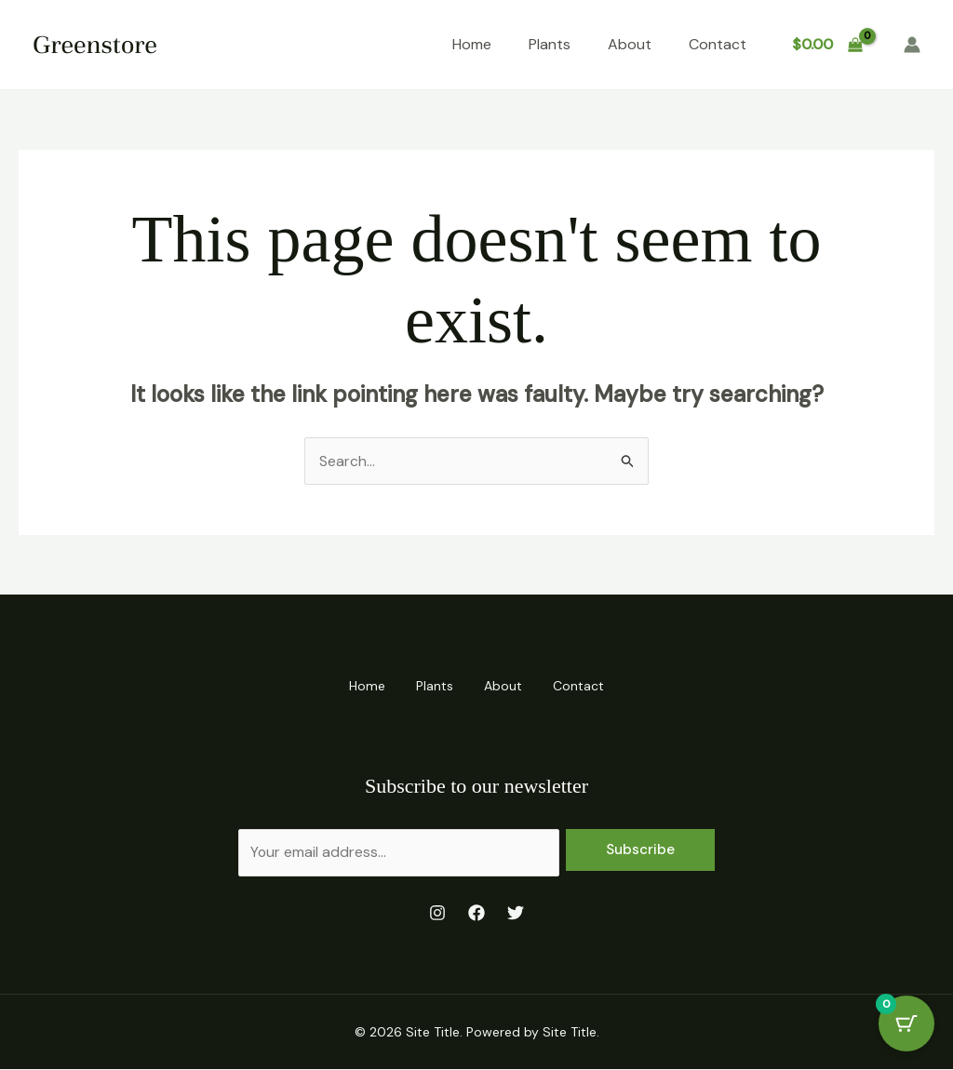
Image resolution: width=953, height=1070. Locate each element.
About (629, 44)
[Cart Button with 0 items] (906, 1023)
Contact (717, 44)
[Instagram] (437, 913)
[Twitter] (515, 913)
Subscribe (640, 848)
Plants (549, 44)
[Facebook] (476, 913)
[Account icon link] (912, 44)
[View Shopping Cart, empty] (827, 45)
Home (471, 44)
